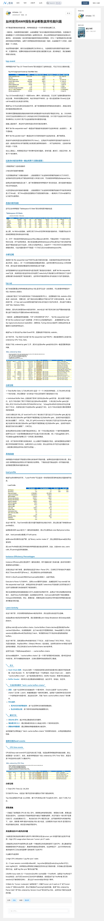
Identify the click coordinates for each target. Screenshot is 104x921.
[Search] (54, 3)
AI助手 (33, 3)
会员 (40, 3)
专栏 (25, 3)
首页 (18, 3)
